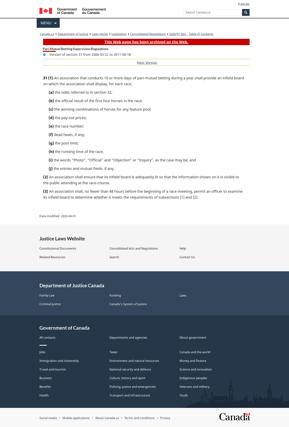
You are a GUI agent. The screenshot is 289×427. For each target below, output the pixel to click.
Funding (115, 295)
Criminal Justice (50, 304)
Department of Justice (73, 34)
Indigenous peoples (193, 378)
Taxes (113, 352)
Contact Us (187, 257)
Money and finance (193, 361)
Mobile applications (76, 418)
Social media (48, 418)
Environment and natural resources (134, 361)
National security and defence (130, 369)
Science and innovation (196, 369)
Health (44, 395)
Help (183, 248)
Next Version (147, 62)
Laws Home (100, 34)
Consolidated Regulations (148, 34)
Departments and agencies (128, 338)
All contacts (47, 338)
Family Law (47, 295)
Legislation (119, 34)
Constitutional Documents (57, 248)
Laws (183, 295)
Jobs (42, 352)
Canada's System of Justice (128, 304)
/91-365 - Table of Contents (191, 34)
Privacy (165, 418)
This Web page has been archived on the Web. (146, 41)
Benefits (45, 387)
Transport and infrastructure (129, 395)
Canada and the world (195, 352)
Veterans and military (194, 387)
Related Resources (52, 257)
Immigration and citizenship (59, 361)
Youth (184, 395)
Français (244, 4)
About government (193, 338)
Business (45, 378)
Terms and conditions (139, 418)
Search (114, 257)
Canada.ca (47, 34)
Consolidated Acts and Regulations (133, 248)
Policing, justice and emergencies (132, 387)
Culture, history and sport (127, 378)
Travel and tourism (52, 369)
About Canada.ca (107, 418)
